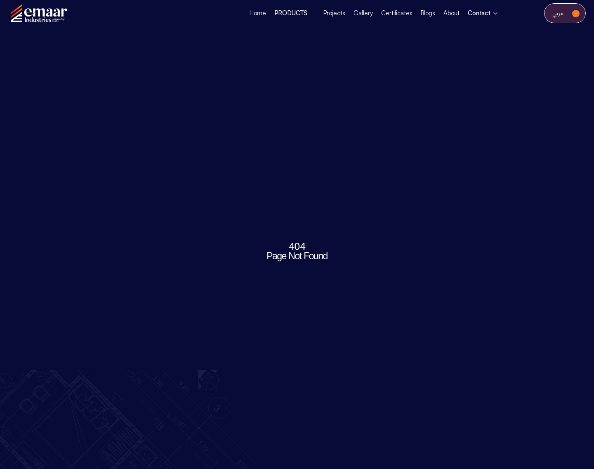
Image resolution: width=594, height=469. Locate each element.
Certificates (396, 13)
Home (258, 13)
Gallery (363, 13)
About (451, 13)
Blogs (428, 13)
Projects (334, 13)
